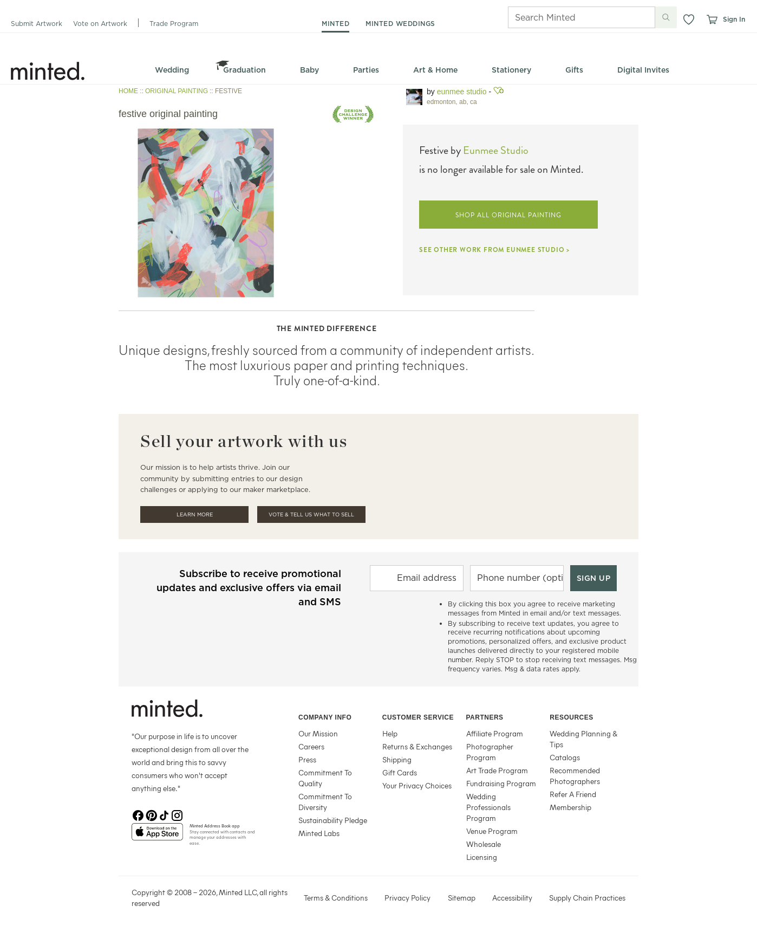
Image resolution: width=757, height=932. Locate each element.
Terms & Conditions (336, 897)
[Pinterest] (151, 814)
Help (389, 733)
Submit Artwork (36, 24)
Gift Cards (399, 772)
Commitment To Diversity (325, 801)
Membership (570, 807)
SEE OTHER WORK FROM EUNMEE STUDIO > (494, 250)
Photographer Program (489, 751)
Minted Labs (319, 833)
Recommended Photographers (575, 775)
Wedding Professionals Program (488, 807)
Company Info (324, 717)
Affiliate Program (494, 733)
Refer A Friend (573, 794)
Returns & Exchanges (417, 746)
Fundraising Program (501, 783)
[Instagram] (177, 814)
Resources (571, 717)
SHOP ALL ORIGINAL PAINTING (508, 215)
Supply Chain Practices (587, 897)
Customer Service (418, 717)
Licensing (481, 857)
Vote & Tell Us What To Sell (311, 514)
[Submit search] (666, 17)
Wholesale (483, 844)
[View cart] (711, 19)
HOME (128, 91)
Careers (311, 746)
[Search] (566, 17)
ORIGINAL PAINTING (176, 91)
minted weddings (400, 24)
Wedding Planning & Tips (583, 738)
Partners (485, 717)
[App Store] (157, 836)
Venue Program (492, 831)
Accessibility (512, 897)
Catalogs (565, 757)
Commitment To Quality (325, 777)
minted (335, 24)
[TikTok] (164, 814)
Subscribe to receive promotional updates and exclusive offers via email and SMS (248, 587)
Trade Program (173, 24)
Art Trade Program (497, 770)
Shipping (397, 759)
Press (307, 759)
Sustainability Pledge (332, 820)
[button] (688, 19)
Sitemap (461, 897)
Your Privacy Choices (417, 785)
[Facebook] (138, 814)
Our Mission (318, 733)
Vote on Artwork (100, 24)
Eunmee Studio (462, 91)
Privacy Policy (407, 897)
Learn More (195, 514)
